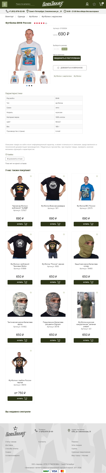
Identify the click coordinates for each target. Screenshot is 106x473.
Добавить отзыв (14, 159)
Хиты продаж (77, 445)
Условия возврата (12, 455)
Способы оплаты (11, 448)
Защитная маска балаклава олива (86, 265)
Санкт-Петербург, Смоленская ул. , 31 (44, 11)
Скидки (8, 452)
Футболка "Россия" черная (53, 264)
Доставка (9, 445)
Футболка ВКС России (86, 206)
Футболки (33, 16)
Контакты (42, 442)
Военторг (9, 16)
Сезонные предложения (81, 452)
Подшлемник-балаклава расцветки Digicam (53, 323)
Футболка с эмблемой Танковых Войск (20, 265)
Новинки (75, 442)
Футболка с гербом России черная (20, 381)
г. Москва (84, 455)
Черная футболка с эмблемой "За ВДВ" (20, 207)
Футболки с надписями (52, 16)
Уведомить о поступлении (67, 58)
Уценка (74, 448)
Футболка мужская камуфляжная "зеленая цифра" (86, 324)
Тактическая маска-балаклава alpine (20, 323)
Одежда (21, 16)
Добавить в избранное (70, 68)
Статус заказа (10, 442)
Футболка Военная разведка (53, 206)
